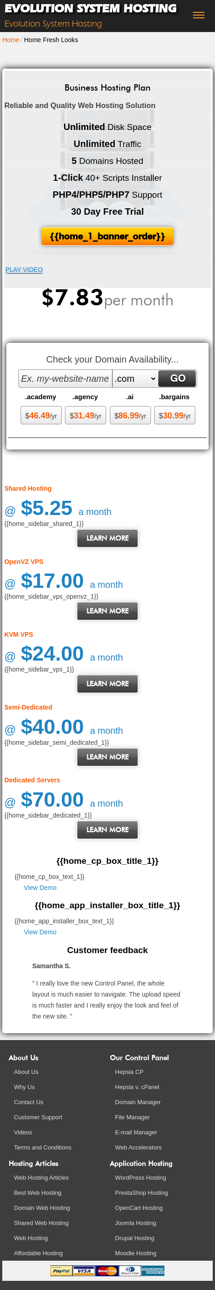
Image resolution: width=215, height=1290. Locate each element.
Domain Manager (138, 1102)
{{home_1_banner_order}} (107, 236)
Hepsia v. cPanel (137, 1087)
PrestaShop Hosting (141, 1192)
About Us (26, 1071)
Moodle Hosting (135, 1253)
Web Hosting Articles (41, 1177)
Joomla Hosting (135, 1223)
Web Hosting (31, 1238)
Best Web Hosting (38, 1192)
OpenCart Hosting (139, 1207)
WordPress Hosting (141, 1177)
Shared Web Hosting (41, 1223)
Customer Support (38, 1117)
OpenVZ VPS (23, 561)
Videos (23, 1132)
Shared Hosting (27, 488)
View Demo (40, 887)
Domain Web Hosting (42, 1207)
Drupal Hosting (135, 1238)
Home (10, 39)
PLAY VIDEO (24, 269)
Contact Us (28, 1102)
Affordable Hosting (38, 1253)
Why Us (24, 1087)
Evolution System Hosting (90, 8)
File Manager (132, 1117)
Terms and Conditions (43, 1147)
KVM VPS (18, 634)
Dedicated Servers (32, 780)
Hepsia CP (129, 1071)
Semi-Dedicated (28, 707)
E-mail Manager (136, 1132)
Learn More (107, 538)
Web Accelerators (138, 1147)
